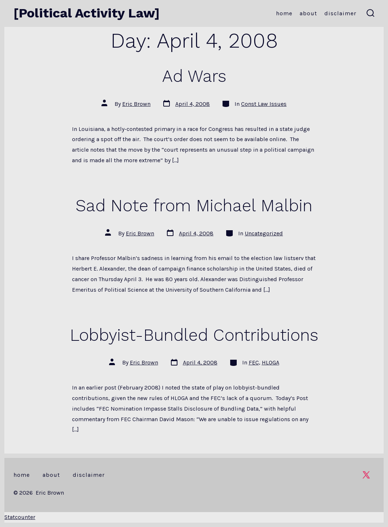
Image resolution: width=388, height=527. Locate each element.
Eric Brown (136, 103)
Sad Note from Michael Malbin (194, 205)
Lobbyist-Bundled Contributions (194, 335)
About (308, 13)
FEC (254, 362)
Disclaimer (340, 13)
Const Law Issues (264, 103)
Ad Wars (194, 76)
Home (284, 13)
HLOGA (270, 362)
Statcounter (19, 517)
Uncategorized (264, 233)
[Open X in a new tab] (366, 475)
